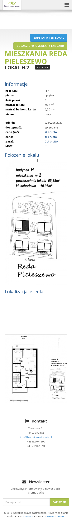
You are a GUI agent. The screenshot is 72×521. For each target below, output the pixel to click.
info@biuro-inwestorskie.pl (36, 437)
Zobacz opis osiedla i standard (40, 46)
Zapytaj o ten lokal (48, 37)
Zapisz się (59, 502)
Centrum (28, 516)
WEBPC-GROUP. (56, 516)
